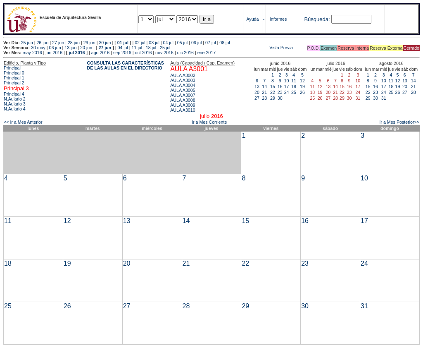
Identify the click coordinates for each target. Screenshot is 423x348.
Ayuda (252, 19)
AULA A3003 (182, 80)
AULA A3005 (182, 90)
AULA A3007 (182, 95)
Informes (278, 19)
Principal (12, 67)
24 (286, 92)
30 (280, 98)
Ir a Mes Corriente (209, 122)
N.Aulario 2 (15, 98)
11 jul (137, 47)
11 (293, 80)
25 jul (165, 47)
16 (280, 86)
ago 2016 (100, 52)
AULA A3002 (182, 75)
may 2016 (32, 52)
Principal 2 (14, 82)
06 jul (196, 42)
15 (272, 86)
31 (383, 98)
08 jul (224, 42)
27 (256, 98)
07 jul (210, 42)
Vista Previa (232, 47)
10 (286, 80)
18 (293, 86)
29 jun (89, 42)
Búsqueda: (317, 19)
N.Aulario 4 (15, 108)
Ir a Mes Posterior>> (399, 122)
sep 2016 (122, 52)
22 (272, 92)
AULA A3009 (182, 105)
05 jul (182, 42)
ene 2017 (206, 52)
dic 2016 (185, 52)
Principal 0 (14, 72)
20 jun (86, 47)
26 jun (42, 42)
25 (293, 92)
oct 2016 (143, 52)
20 (256, 92)
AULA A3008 (182, 100)
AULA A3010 (182, 110)
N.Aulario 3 (15, 103)
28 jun (74, 42)
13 (256, 86)
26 (302, 92)
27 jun (58, 42)
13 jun (70, 47)
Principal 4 (14, 93)
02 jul (140, 42)
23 (280, 92)
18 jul (151, 47)
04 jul (168, 42)
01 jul (122, 42)
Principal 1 (14, 77)
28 (264, 98)
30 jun (105, 42)
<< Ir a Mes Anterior (23, 122)
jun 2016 (53, 52)
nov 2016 (164, 52)
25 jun (27, 42)
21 (264, 92)
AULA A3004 (182, 85)
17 (286, 86)
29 (272, 98)
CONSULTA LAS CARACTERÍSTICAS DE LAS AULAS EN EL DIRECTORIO (125, 65)
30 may (38, 47)
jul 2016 (77, 52)
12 (302, 80)
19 (302, 86)
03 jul (154, 42)
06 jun (55, 47)
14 (264, 86)
